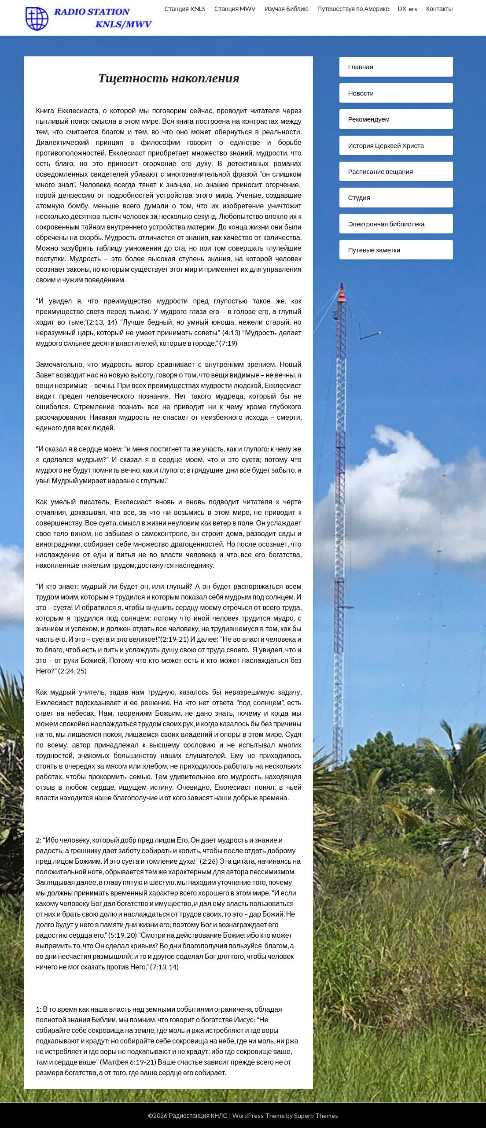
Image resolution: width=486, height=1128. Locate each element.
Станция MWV (235, 8)
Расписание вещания (380, 171)
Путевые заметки (374, 250)
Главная (360, 66)
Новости (361, 93)
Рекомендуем (369, 119)
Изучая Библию (287, 8)
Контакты (439, 8)
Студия (359, 197)
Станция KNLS (185, 8)
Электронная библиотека (386, 224)
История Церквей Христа (386, 145)
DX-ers (407, 8)
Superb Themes (316, 1115)
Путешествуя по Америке (353, 8)
